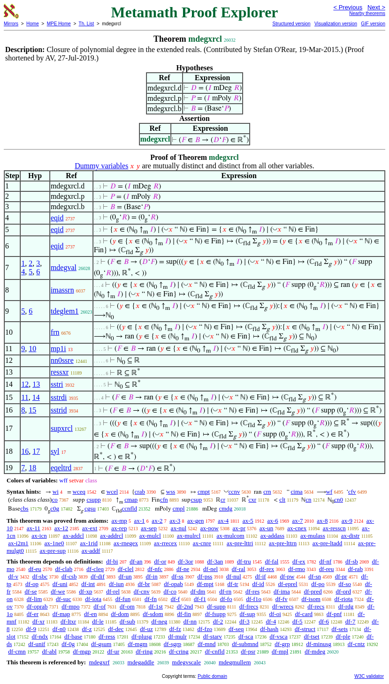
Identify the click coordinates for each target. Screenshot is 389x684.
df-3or (185, 561)
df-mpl (280, 651)
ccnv (234, 491)
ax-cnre (202, 543)
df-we (58, 591)
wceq (79, 491)
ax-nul (178, 528)
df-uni (60, 583)
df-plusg (141, 636)
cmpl (179, 508)
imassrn (62, 290)
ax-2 (157, 520)
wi (56, 491)
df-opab (173, 583)
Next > (376, 7)
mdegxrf (99, 662)
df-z (87, 628)
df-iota (93, 598)
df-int (88, 583)
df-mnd (206, 643)
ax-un (266, 528)
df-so (344, 583)
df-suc (63, 598)
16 (25, 451)
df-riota (344, 598)
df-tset (311, 636)
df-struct (305, 628)
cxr (253, 499)
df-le (98, 621)
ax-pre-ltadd (328, 543)
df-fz (175, 628)
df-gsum (101, 643)
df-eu (34, 568)
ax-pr (239, 528)
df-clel (126, 568)
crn (267, 491)
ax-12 (61, 528)
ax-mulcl (150, 535)
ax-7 (297, 520)
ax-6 (272, 520)
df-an (136, 561)
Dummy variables (101, 166)
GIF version (373, 23)
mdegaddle (141, 662)
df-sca (245, 636)
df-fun (123, 598)
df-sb (351, 561)
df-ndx (40, 636)
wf (329, 491)
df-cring (179, 651)
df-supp (216, 606)
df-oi (275, 613)
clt (282, 499)
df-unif (36, 643)
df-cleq (95, 568)
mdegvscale (186, 662)
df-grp (282, 643)
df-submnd (245, 643)
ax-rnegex (126, 543)
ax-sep (149, 528)
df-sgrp (173, 643)
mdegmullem (235, 662)
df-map (61, 613)
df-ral (238, 568)
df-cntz (356, 643)
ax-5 (248, 520)
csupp (93, 499)
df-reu (326, 568)
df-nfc (154, 568)
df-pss (205, 576)
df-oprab (37, 606)
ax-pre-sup (52, 550)
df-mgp (82, 651)
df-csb (69, 576)
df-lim (34, 598)
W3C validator (369, 676)
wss (170, 491)
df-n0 (59, 628)
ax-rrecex (165, 543)
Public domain (212, 676)
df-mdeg (315, 651)
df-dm (198, 591)
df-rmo (296, 568)
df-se (30, 591)
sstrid (59, 410)
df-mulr (177, 636)
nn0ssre (62, 360)
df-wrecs (282, 606)
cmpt (204, 491)
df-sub (127, 621)
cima (297, 491)
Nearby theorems (367, 13)
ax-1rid (89, 543)
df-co (169, 591)
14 (36, 397)
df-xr (38, 621)
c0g (54, 508)
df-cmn (17, 651)
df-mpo (70, 606)
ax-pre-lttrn (283, 543)
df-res (252, 591)
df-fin (184, 613)
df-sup (247, 613)
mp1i (58, 349)
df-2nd (185, 606)
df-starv (212, 636)
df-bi (112, 561)
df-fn (151, 598)
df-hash (269, 628)
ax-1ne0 (54, 543)
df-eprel (287, 583)
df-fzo (204, 628)
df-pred (312, 591)
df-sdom (153, 613)
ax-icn (38, 535)
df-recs (315, 606)
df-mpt (205, 583)
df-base (73, 636)
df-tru (244, 561)
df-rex (266, 568)
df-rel (113, 591)
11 (24, 397)
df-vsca (278, 636)
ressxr (60, 372)
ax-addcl (73, 535)
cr (223, 499)
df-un (125, 576)
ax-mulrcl (189, 535)
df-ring (144, 651)
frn (55, 332)
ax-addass (272, 535)
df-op (31, 583)
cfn (164, 499)
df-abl (49, 651)
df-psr (248, 651)
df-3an (215, 561)
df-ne (182, 568)
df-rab (355, 568)
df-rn (225, 591)
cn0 (338, 499)
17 (36, 451)
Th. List (86, 23)
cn (308, 499)
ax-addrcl (111, 535)
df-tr (233, 583)
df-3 (244, 621)
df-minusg (318, 643)
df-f (175, 598)
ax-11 (33, 528)
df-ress (107, 636)
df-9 (31, 628)
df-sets (339, 628)
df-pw (287, 576)
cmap (130, 499)
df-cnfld (215, 651)
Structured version (291, 23)
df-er (32, 613)
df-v (13, 576)
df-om (127, 606)
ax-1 (139, 520)
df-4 (271, 621)
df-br (144, 583)
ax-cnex (296, 528)
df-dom (120, 613)
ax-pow (209, 528)
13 (36, 384)
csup (196, 499)
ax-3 (174, 520)
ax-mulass (312, 535)
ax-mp (119, 520)
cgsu (90, 508)
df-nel (210, 568)
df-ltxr (68, 621)
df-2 (218, 621)
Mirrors (11, 23)
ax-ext (89, 528)
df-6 (324, 621)
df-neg (159, 621)
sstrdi (59, 397)
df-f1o (253, 598)
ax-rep (119, 528)
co (54, 499)
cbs (24, 508)
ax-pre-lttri (240, 543)
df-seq (236, 628)
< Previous (347, 7)
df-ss (177, 576)
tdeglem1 (65, 311)
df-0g (68, 643)
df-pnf (334, 613)
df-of (99, 606)
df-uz (146, 628)
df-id (258, 583)
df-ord (343, 591)
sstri (57, 384)
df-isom (310, 598)
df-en (90, 613)
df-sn (314, 576)
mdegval (63, 267)
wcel (112, 491)
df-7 (350, 621)
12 (25, 384)
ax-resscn (334, 528)
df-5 (297, 621)
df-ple (343, 636)
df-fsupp (215, 613)
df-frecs (248, 606)
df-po (317, 583)
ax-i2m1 (18, 543)
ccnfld (129, 508)
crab (140, 491)
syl (55, 451)
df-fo (226, 598)
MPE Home (59, 23)
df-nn (190, 621)
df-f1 (200, 598)
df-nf (325, 561)
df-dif (98, 576)
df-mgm (137, 643)
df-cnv (142, 591)
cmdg (225, 508)
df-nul (233, 576)
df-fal (271, 561)
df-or (160, 561)
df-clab (64, 568)
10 (32, 349)
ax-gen (195, 520)
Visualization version (335, 23)
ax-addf (91, 550)
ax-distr (350, 535)
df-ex (298, 561)
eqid (57, 218)
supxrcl (62, 428)
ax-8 (322, 520)
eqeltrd (61, 468)
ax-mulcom (230, 535)
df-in (151, 576)
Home (32, 23)
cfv (352, 491)
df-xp (85, 591)
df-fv (281, 598)
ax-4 (223, 520)
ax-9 (347, 520)
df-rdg (346, 606)
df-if (260, 576)
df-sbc (40, 576)
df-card (304, 613)
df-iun (116, 583)
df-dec (115, 628)
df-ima (282, 591)
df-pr (341, 576)
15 (32, 410)
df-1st (156, 606)
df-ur (113, 651)
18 (32, 468)
